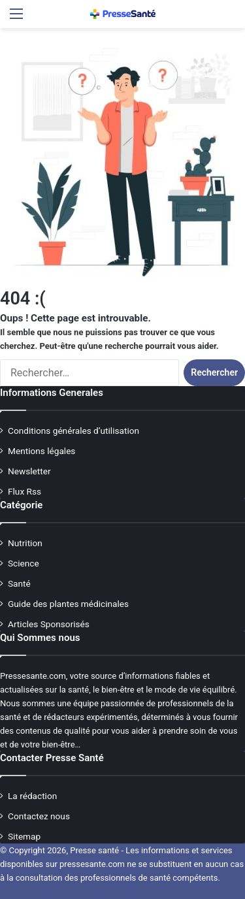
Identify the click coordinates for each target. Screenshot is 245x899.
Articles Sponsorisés (49, 624)
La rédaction (32, 796)
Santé (19, 583)
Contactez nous (39, 816)
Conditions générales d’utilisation (73, 430)
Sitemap (24, 836)
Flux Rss (24, 491)
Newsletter (29, 471)
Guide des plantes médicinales (68, 603)
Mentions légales (41, 451)
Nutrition (25, 543)
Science (23, 563)
